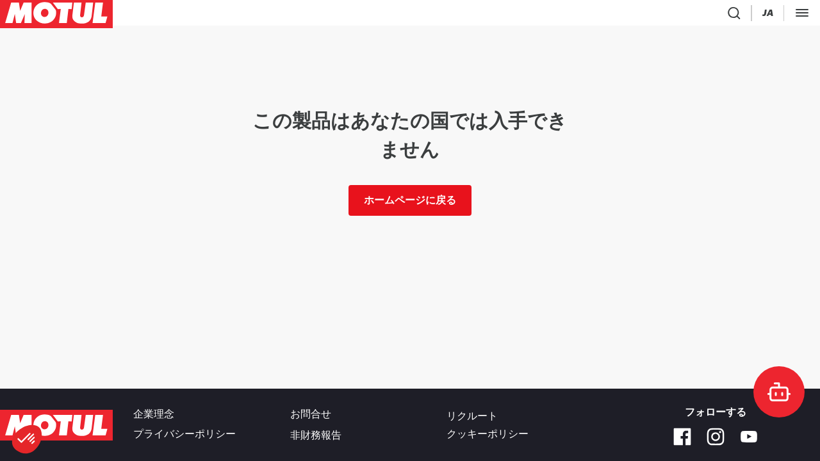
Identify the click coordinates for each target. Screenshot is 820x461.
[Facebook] (682, 437)
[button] (27, 439)
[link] (242, 15)
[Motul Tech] (685, 15)
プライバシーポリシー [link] (184, 434)
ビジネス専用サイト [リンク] (769, 15)
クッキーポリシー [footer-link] (488, 434)
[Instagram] (716, 437)
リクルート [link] (472, 416)
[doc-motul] (779, 391)
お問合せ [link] (310, 416)
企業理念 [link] (153, 416)
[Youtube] (749, 437)
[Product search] (569, 15)
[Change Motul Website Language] (635, 15)
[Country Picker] (600, 15)
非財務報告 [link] (315, 434)
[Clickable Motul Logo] (56, 15)
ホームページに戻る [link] (410, 205)
